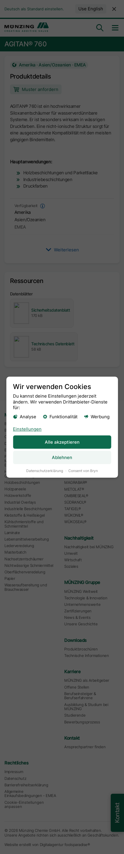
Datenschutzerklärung (44, 471)
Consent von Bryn (83, 471)
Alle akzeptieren (61, 442)
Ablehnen (62, 457)
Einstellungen (27, 429)
